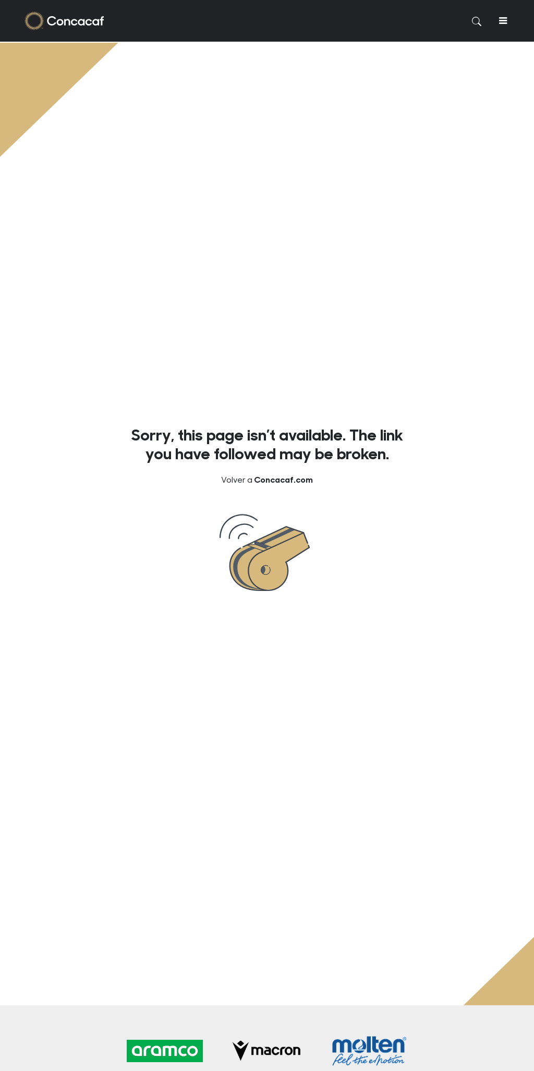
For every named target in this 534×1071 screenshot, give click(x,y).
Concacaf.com (283, 479)
